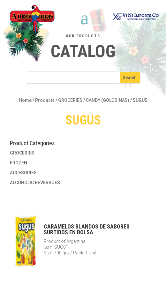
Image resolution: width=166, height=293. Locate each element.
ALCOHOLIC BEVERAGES (35, 182)
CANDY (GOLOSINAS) (107, 100)
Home (25, 100)
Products (45, 100)
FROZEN (18, 162)
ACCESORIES (23, 172)
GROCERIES (70, 100)
